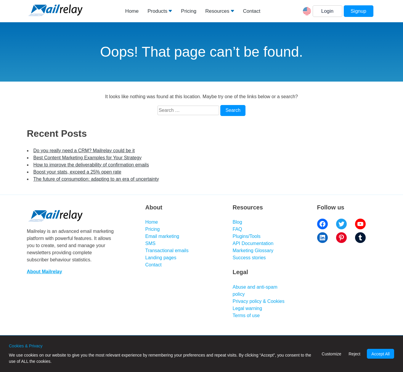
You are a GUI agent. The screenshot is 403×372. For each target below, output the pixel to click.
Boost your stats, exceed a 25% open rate (77, 171)
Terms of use (246, 315)
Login (327, 11)
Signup (358, 11)
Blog (237, 222)
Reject (354, 354)
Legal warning (247, 308)
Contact (252, 11)
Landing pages (160, 257)
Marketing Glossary (253, 250)
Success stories (249, 257)
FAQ (237, 229)
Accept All (380, 354)
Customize (331, 354)
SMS (150, 243)
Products (157, 11)
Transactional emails (167, 250)
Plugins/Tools (247, 236)
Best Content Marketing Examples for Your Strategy (87, 157)
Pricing (188, 11)
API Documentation (253, 243)
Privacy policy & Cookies (259, 301)
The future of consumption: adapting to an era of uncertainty (96, 179)
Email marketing (162, 236)
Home (132, 11)
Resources (217, 11)
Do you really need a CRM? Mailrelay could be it (84, 150)
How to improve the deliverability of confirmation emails (91, 164)
